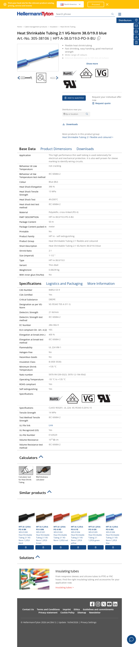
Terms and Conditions (48, 609)
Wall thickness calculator (43, 473)
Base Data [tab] (27, 148)
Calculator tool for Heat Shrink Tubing (26, 474)
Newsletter (94, 612)
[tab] (69, 458)
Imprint (67, 609)
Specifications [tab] (30, 283)
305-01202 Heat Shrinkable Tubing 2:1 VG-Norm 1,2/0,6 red (61, 521)
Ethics (77, 609)
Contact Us (28, 609)
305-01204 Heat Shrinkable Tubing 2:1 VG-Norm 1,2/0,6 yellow (78, 522)
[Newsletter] (136, 26)
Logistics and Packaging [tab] (64, 283)
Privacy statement (48, 612)
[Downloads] (136, 37)
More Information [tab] (101, 283)
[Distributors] (136, 20)
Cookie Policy (67, 612)
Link (51, 425)
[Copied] (98, 38)
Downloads (70, 124)
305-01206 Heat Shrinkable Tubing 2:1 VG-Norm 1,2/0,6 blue (113, 522)
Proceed (96, 4)
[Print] (136, 31)
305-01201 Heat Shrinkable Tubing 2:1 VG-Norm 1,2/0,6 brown (43, 522)
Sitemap (81, 612)
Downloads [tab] (85, 148)
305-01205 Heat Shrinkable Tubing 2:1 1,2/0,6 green (96, 521)
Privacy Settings (88, 622)
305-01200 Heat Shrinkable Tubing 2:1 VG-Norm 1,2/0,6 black (26, 522)
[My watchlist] (136, 42)
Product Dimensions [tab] (56, 148)
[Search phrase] (85, 14)
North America (70, 4)
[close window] (107, 4)
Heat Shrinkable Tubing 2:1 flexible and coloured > (87, 137)
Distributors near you (71, 109)
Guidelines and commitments (98, 609)
